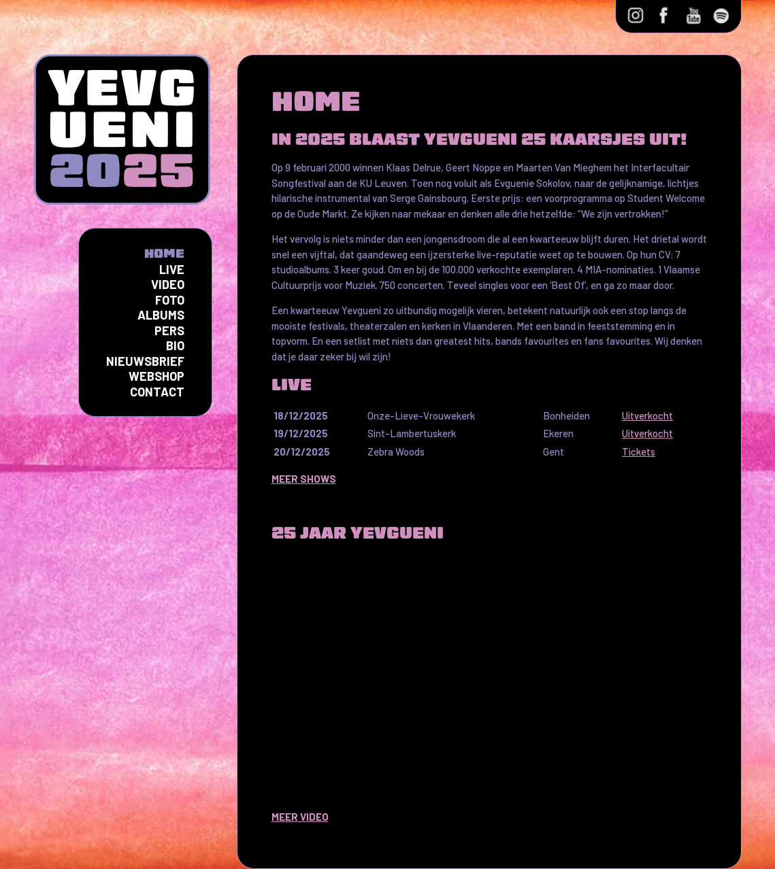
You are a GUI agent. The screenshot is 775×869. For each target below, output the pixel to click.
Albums (160, 314)
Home (164, 253)
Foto (169, 299)
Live (171, 269)
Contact (157, 391)
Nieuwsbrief (145, 361)
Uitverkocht (647, 415)
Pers (169, 330)
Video (167, 284)
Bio (175, 345)
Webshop (156, 376)
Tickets (638, 451)
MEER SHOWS (303, 479)
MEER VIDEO (300, 817)
